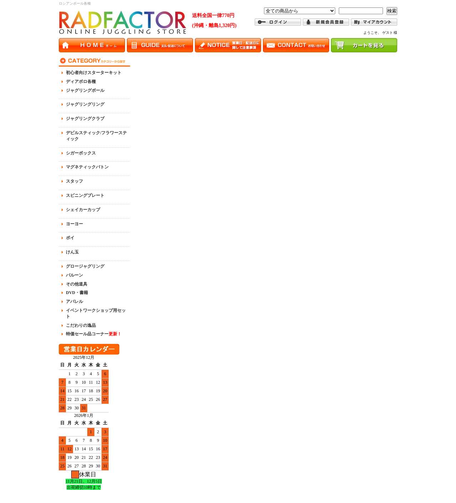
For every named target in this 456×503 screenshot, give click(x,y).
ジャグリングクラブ (85, 118)
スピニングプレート (85, 195)
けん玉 (72, 252)
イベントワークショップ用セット (96, 313)
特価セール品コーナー (93, 333)
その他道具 (76, 284)
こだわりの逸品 (81, 325)
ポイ (70, 237)
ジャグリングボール (85, 90)
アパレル (74, 301)
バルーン (74, 275)
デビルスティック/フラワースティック (96, 135)
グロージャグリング (85, 266)
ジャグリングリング (85, 104)
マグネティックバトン (87, 166)
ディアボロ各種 (81, 81)
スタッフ (74, 181)
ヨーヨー (74, 223)
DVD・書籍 (77, 292)
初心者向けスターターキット (93, 72)
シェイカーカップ (83, 209)
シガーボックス (81, 153)
